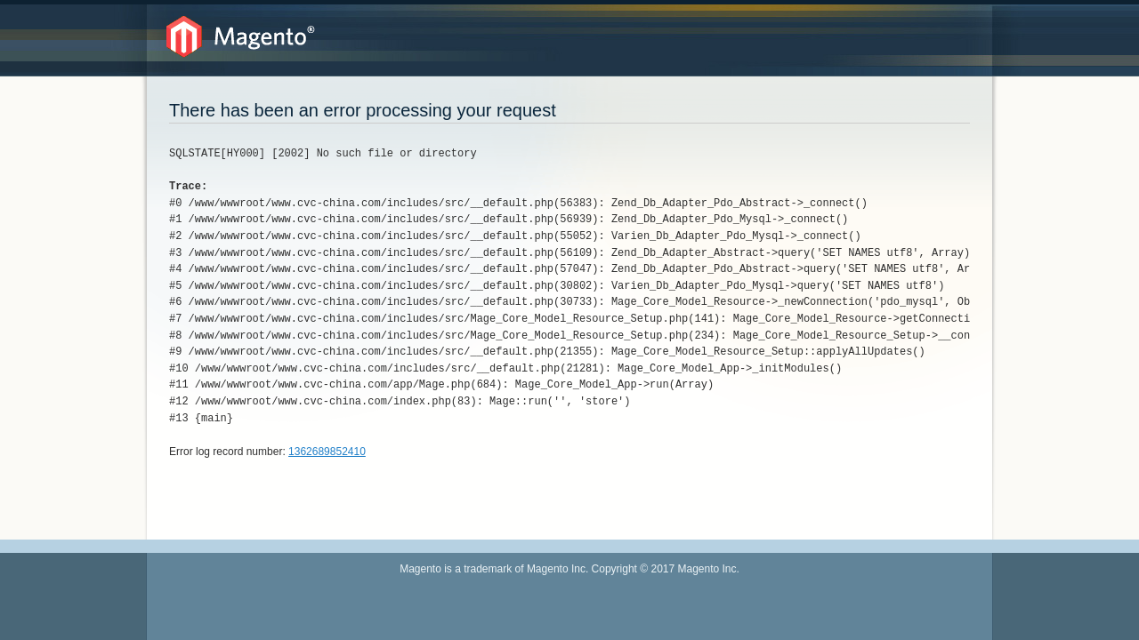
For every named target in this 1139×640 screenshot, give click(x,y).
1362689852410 (327, 451)
